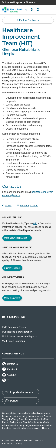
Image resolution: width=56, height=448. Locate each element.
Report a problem (27, 205)
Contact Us (10, 364)
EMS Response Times (14, 327)
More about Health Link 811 (17, 238)
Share (6, 205)
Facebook (9, 369)
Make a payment (12, 298)
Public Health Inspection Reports (19, 336)
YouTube (9, 375)
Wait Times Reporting (13, 341)
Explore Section (27, 20)
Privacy (19, 443)
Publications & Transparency (17, 331)
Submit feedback (12, 268)
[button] (32, 10)
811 (35, 223)
